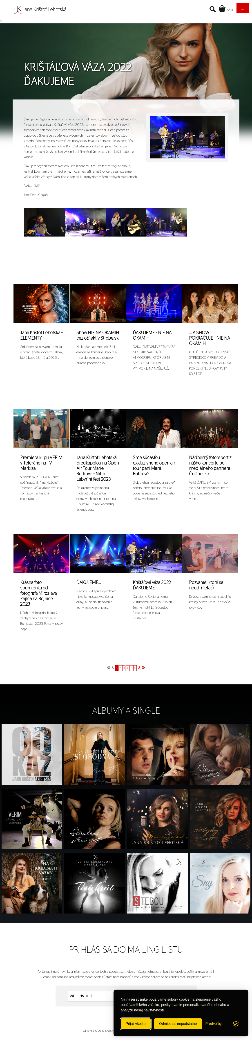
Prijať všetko (136, 1024)
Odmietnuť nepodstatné (178, 1024)
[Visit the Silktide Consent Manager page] (235, 1023)
